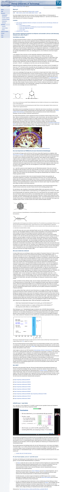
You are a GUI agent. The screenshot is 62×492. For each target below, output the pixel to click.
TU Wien (14, 6)
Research (3, 13)
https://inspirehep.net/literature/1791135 (22, 396)
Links (2, 35)
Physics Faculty (20, 6)
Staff (2, 11)
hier (45, 470)
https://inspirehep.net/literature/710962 (39, 393)
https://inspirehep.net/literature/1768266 (22, 384)
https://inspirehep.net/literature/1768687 (22, 389)
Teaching (3, 24)
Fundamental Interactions (4, 15)
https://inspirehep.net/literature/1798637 (22, 398)
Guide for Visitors (4, 31)
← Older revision (18, 12)
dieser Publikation (35, 470)
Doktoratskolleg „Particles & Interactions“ (42, 350)
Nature (19, 462)
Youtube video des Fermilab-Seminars (24, 453)
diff (14, 12)
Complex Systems (5, 17)
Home (2, 9)
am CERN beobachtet (53, 77)
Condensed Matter (6, 19)
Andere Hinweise (43, 370)
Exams (3, 29)
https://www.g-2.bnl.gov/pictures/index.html (42, 148)
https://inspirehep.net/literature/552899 (22, 393)
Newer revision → (35, 12)
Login (2, 37)
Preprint (46, 482)
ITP (24, 6)
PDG (23, 341)
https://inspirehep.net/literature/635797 (22, 379)
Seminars (4, 22)
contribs (36, 11)
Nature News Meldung (46, 477)
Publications (4, 21)
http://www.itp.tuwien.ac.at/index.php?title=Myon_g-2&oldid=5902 (33, 489)
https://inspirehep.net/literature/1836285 (22, 391)
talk (33, 11)
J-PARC (33, 346)
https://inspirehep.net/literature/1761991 (22, 386)
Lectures (3, 26)
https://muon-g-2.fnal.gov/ (18, 154)
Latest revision (26, 12)
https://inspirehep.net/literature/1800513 (22, 382)
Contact (2, 33)
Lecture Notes (5, 28)
